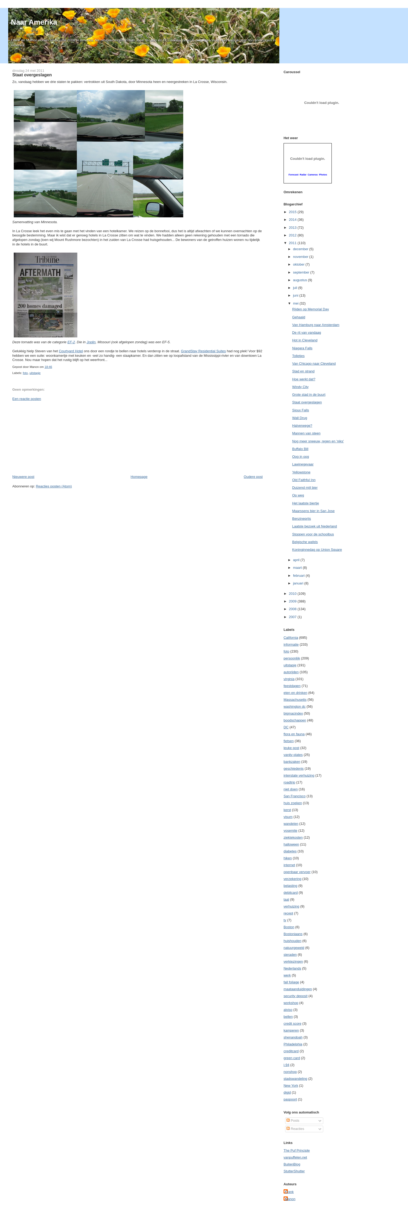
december (301, 249)
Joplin (91, 342)
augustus (300, 280)
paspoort (290, 1099)
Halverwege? (302, 426)
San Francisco (295, 796)
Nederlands (292, 968)
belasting (290, 886)
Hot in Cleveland (304, 340)
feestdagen (292, 686)
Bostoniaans (293, 934)
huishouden (292, 941)
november (301, 257)
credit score (292, 1023)
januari (298, 583)
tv (285, 920)
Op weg (298, 495)
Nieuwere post (23, 477)
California (291, 638)
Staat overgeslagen (32, 74)
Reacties (295, 1129)
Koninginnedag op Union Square (317, 550)
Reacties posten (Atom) (54, 486)
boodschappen (295, 720)
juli (295, 288)
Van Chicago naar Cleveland (314, 364)
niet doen (291, 789)
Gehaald (298, 317)
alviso (288, 1010)
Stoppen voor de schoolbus (313, 534)
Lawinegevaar (302, 464)
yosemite (290, 831)
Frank (289, 1192)
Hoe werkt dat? (303, 379)
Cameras (313, 174)
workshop (291, 1003)
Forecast (294, 174)
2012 (293, 235)
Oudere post (253, 477)
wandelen (291, 824)
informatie (291, 644)
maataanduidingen (298, 989)
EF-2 (71, 342)
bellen (288, 1017)
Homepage (139, 477)
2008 (293, 609)
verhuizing (291, 906)
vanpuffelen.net (295, 1157)
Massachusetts (295, 700)
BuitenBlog (292, 1164)
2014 (293, 220)
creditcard (291, 1051)
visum (288, 817)
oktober (299, 264)
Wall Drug (299, 418)
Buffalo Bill (300, 449)
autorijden (291, 672)
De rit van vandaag (306, 332)
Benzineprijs (301, 519)
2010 (293, 594)
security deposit (295, 996)
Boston (289, 927)
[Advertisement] (52, 437)
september (301, 272)
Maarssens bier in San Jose (313, 511)
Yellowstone (301, 472)
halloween (291, 844)
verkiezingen (293, 961)
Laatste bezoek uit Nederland (314, 526)
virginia (289, 679)
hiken (288, 858)
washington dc (295, 706)
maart (298, 568)
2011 (293, 243)
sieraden (290, 955)
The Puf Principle (297, 1150)
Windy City (300, 387)
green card (292, 1058)
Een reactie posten (26, 399)
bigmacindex (293, 713)
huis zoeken (293, 803)
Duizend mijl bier (304, 488)
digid (287, 1092)
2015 (293, 212)
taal (286, 899)
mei (296, 303)
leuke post (291, 748)
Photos (323, 174)
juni (296, 295)
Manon (290, 1199)
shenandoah (293, 1037)
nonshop (290, 1072)
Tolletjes (298, 356)
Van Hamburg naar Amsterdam (315, 325)
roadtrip (289, 782)
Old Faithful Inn (303, 480)
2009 (293, 601)
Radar (303, 174)
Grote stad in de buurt (308, 395)
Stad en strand (303, 371)
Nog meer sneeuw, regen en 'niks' (318, 441)
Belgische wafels (305, 542)
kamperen (291, 1030)
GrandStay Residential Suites (203, 351)
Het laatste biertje (305, 503)
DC (286, 727)
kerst (287, 810)
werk (287, 975)
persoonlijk (292, 658)
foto (25, 373)
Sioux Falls (300, 410)
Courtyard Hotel (71, 351)
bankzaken (292, 762)
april (297, 560)
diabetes (290, 851)
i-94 (286, 1065)
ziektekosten (293, 837)
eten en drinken (295, 693)
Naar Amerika (34, 22)
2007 (293, 617)
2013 (293, 228)
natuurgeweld (294, 948)
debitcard (291, 893)
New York (291, 1086)
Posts (292, 1120)
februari (299, 576)
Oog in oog (300, 457)
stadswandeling (295, 1079)
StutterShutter (294, 1171)
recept (288, 913)
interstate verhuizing (299, 775)
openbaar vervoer (297, 872)
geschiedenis (294, 769)
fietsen (289, 741)
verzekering (292, 879)
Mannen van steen (306, 433)
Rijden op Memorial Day (310, 309)
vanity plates (293, 755)
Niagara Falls (302, 348)
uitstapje (35, 373)
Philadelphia (293, 1044)
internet (289, 865)
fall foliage (291, 982)
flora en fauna (294, 734)
